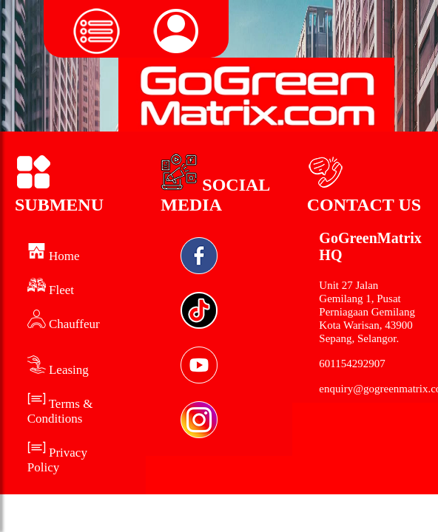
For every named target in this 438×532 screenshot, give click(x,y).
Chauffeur (63, 324)
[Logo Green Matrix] (256, 95)
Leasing (58, 370)
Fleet (50, 290)
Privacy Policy (57, 460)
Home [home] (53, 256)
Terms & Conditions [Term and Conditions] (60, 411)
